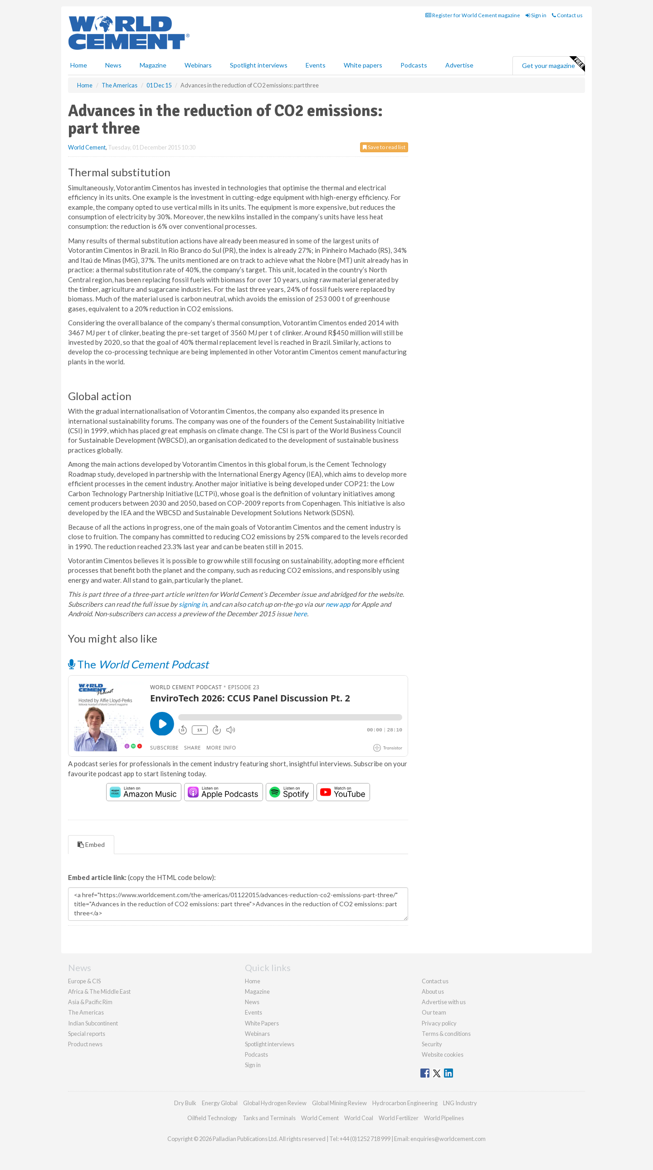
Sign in (536, 15)
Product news (85, 1044)
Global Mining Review (339, 1103)
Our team (434, 1012)
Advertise (459, 65)
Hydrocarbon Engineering (405, 1103)
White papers (363, 65)
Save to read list (384, 147)
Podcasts (413, 65)
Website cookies (442, 1054)
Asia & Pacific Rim (90, 1002)
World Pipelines (444, 1118)
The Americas (86, 1012)
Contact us (567, 15)
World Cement (87, 147)
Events (316, 65)
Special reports (86, 1033)
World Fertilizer (399, 1118)
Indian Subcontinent (93, 1023)
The (138, 664)
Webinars (198, 65)
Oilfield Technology (212, 1118)
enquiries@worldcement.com (448, 1138)
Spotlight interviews (259, 65)
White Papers (262, 1023)
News (252, 1002)
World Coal (358, 1118)
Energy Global (220, 1103)
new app (338, 604)
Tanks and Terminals (269, 1118)
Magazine (153, 65)
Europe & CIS (84, 981)
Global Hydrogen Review (275, 1103)
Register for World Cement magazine (472, 15)
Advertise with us (444, 1002)
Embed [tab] (91, 844)
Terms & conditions (446, 1033)
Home (78, 65)
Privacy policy (439, 1023)
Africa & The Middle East (99, 991)
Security (432, 1044)
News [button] (113, 65)
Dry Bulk (185, 1103)
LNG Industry (460, 1103)
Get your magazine (553, 64)
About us (433, 991)
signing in (193, 604)
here (300, 613)
